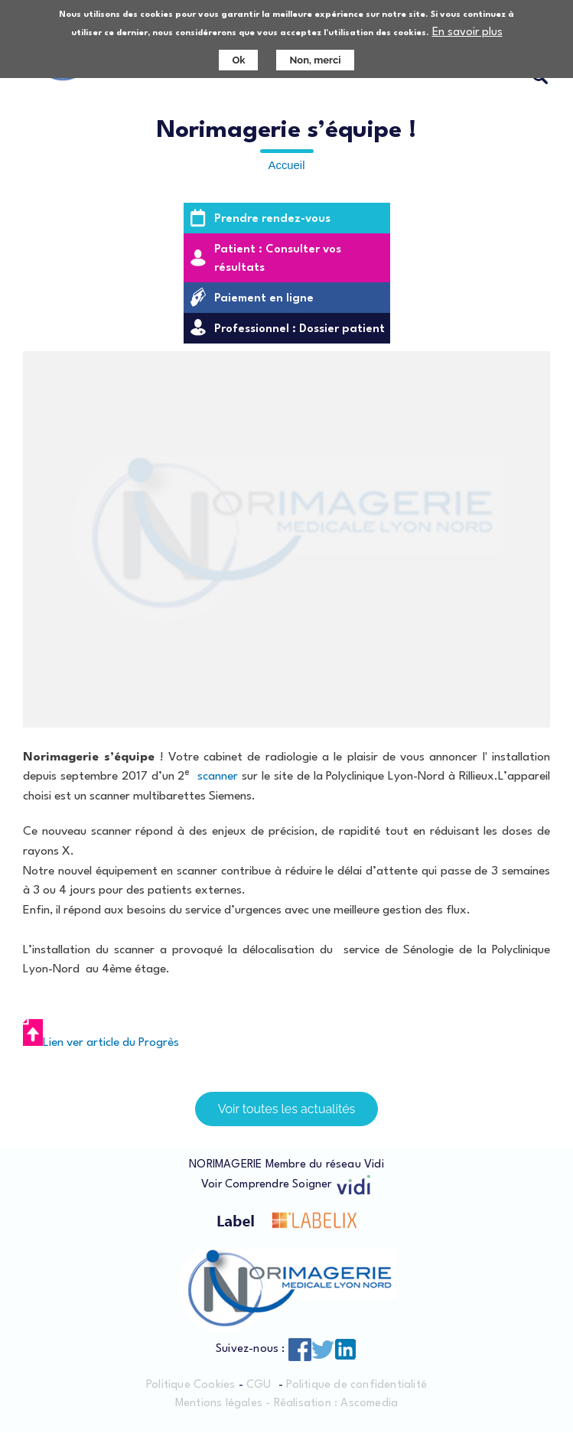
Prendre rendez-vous (272, 219)
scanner (217, 776)
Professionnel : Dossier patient (299, 329)
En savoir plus (467, 32)
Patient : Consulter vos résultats (277, 259)
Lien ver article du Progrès (101, 1043)
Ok (238, 60)
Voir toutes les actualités (287, 1109)
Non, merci (314, 60)
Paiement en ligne (264, 299)
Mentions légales (218, 1404)
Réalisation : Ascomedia (336, 1404)
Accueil (287, 165)
